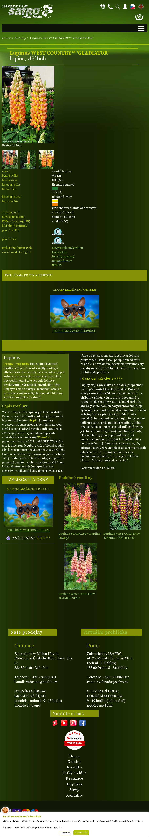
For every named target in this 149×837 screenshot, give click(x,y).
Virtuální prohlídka (105, 632)
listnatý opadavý (63, 256)
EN (140, 6)
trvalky (57, 265)
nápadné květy (62, 261)
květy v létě (59, 252)
